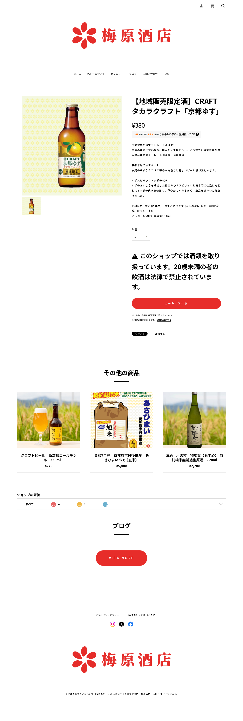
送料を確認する (164, 319)
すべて (30, 504)
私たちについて (96, 73)
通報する (160, 334)
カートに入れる (176, 303)
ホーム (77, 73)
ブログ (133, 73)
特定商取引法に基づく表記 (141, 615)
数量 (135, 229)
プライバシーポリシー (107, 615)
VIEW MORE (121, 558)
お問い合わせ (150, 73)
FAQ (166, 73)
